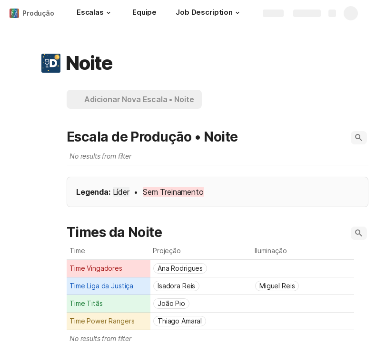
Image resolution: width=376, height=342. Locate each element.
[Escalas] (95, 13)
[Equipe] (144, 13)
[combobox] (108, 268)
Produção (38, 13)
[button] (108, 13)
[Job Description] (209, 13)
